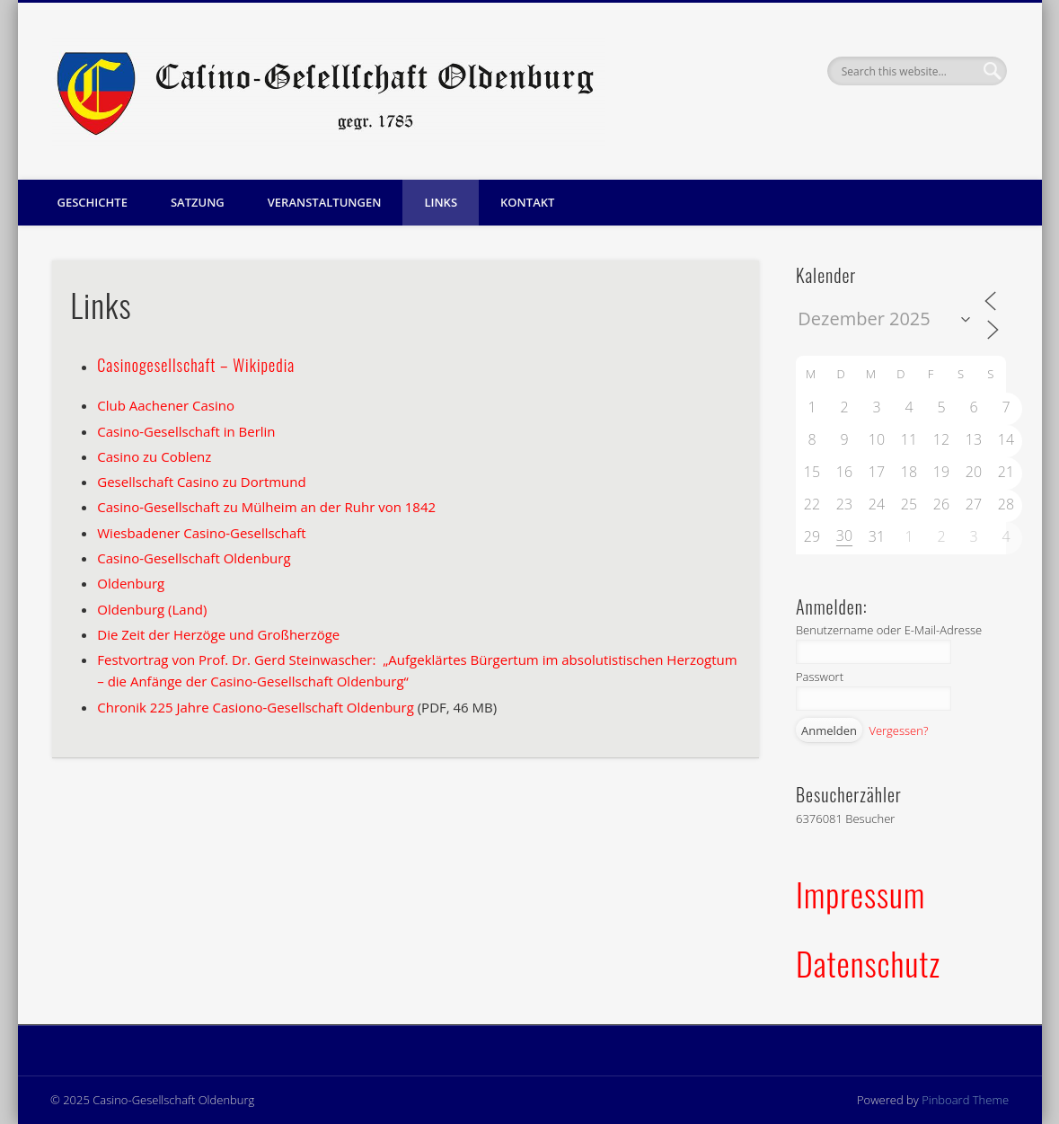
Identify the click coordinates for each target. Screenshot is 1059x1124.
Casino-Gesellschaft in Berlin (186, 431)
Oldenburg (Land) (152, 609)
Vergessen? (898, 730)
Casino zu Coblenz (154, 456)
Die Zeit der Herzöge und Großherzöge (218, 634)
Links (440, 202)
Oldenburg (130, 583)
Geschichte (92, 202)
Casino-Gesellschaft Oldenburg (193, 558)
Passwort (819, 676)
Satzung (198, 202)
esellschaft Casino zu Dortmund (206, 482)
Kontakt (527, 202)
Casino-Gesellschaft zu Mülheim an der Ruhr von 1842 (266, 507)
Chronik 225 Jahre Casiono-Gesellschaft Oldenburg (255, 707)
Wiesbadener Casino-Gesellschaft (201, 533)
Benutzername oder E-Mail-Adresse (889, 630)
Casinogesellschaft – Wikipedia (196, 364)
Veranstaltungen (325, 202)
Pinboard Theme (965, 1100)
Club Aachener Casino (165, 405)
